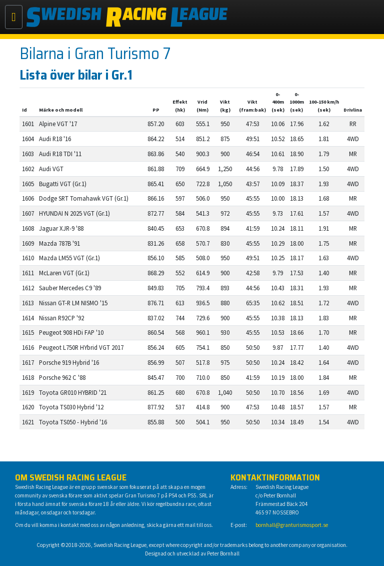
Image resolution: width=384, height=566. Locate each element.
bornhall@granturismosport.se (292, 524)
